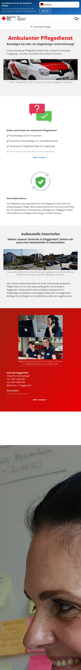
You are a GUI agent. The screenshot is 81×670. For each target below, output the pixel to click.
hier (59, 213)
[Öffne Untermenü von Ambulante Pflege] (40, 25)
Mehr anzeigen (39, 157)
